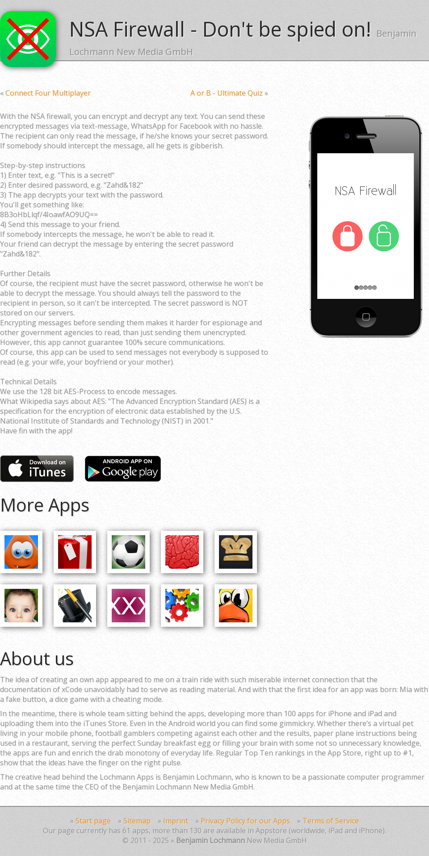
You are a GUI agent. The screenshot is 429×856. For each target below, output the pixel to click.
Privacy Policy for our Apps (245, 821)
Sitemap (137, 821)
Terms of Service (331, 821)
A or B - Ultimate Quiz (226, 93)
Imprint (175, 821)
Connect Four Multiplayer (48, 93)
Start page (93, 821)
